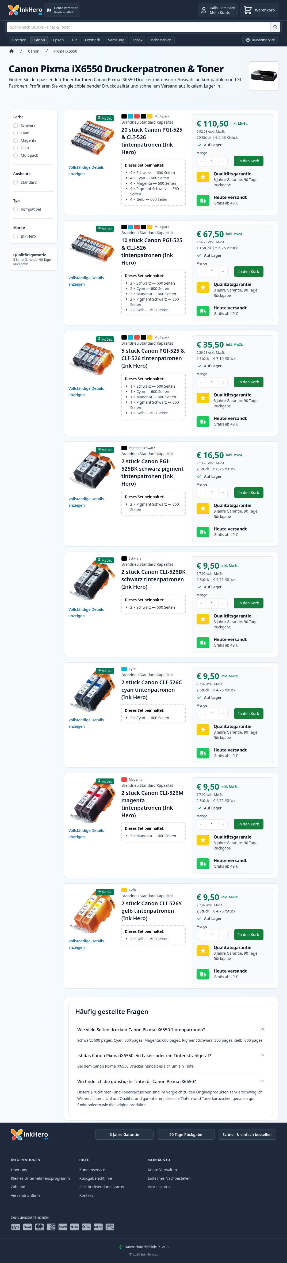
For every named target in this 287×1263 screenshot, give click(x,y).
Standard (29, 182)
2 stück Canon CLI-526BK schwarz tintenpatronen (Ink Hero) (153, 579)
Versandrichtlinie (26, 1195)
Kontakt (86, 1195)
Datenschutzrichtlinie (141, 1247)
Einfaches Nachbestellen (169, 1178)
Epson (58, 39)
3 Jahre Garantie (124, 1134)
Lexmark (92, 39)
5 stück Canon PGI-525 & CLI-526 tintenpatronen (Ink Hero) (153, 358)
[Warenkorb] (259, 10)
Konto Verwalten (162, 1169)
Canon (39, 39)
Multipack (29, 155)
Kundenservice (92, 1169)
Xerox (137, 39)
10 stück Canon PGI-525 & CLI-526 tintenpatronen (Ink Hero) (151, 251)
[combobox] (143, 27)
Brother (19, 39)
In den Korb (251, 162)
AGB (165, 1247)
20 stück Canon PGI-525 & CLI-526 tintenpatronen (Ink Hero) (151, 141)
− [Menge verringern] (201, 161)
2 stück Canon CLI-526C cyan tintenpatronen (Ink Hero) (151, 690)
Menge (202, 153)
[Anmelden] (218, 10)
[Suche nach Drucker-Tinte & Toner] (275, 27)
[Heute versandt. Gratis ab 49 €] (62, 10)
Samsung (116, 39)
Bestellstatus (159, 1186)
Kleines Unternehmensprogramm (40, 1178)
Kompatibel (31, 209)
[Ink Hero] (25, 10)
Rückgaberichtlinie (95, 1178)
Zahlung (18, 1186)
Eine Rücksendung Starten (102, 1186)
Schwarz (28, 125)
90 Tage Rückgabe (185, 1134)
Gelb (25, 147)
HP (74, 39)
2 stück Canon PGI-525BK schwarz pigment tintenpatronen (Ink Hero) (152, 472)
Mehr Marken (161, 40)
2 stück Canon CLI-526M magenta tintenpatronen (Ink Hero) (152, 804)
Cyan (25, 132)
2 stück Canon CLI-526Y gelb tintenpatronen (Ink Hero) (151, 911)
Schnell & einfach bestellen (247, 1134)
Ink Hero (28, 236)
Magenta (29, 140)
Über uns (19, 1169)
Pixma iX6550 (65, 51)
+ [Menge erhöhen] (223, 161)
